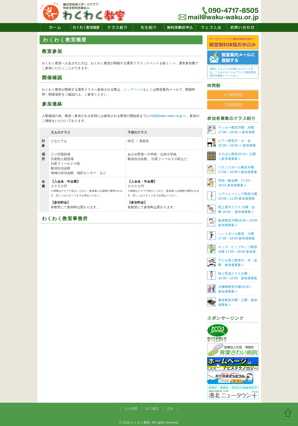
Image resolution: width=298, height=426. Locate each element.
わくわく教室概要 (86, 27)
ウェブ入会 (211, 27)
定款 (170, 408)
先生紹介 (149, 27)
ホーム (55, 27)
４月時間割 (233, 94)
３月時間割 (233, 104)
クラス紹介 (117, 27)
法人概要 (131, 408)
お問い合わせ (242, 27)
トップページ (133, 89)
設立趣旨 (152, 408)
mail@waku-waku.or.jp (165, 116)
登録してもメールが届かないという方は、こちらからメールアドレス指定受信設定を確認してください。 (233, 72)
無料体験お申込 (180, 27)
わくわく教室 (82, 11)
